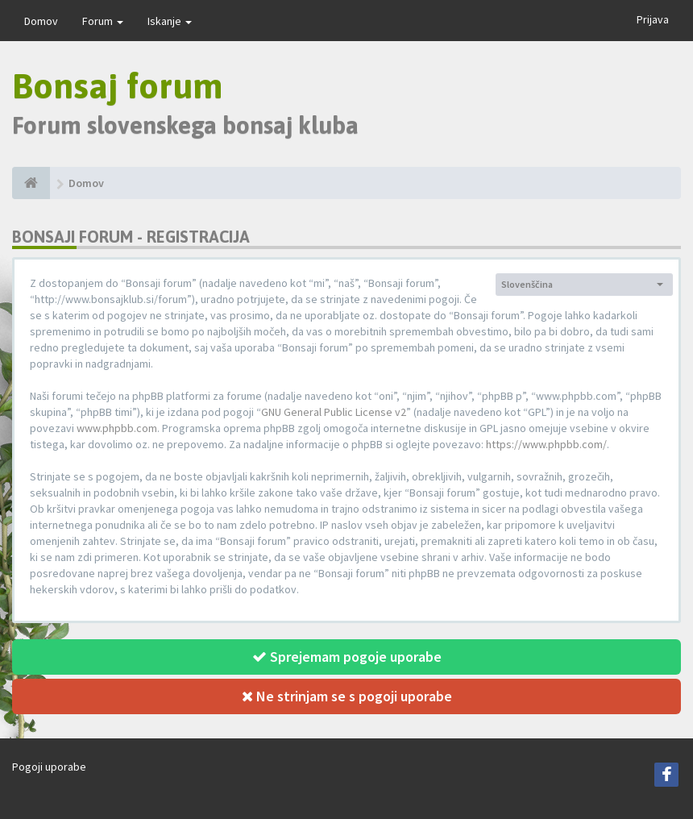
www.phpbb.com (117, 428)
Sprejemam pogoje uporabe (347, 656)
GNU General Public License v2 (333, 412)
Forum (102, 21)
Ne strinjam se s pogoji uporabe (347, 696)
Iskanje (169, 21)
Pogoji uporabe (49, 766)
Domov (41, 21)
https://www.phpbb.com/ (546, 444)
